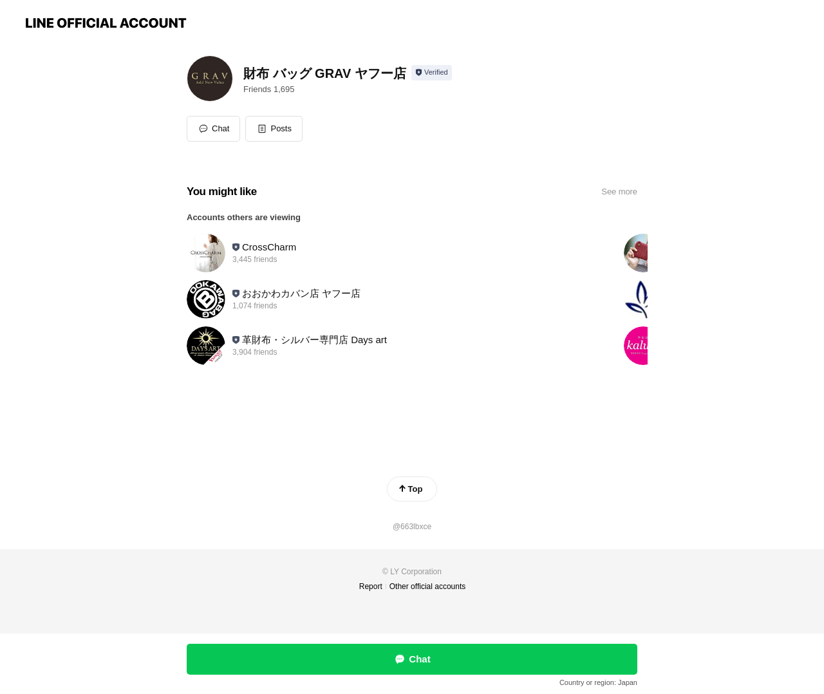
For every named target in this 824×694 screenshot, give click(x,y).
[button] (274, 129)
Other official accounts (427, 586)
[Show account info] (431, 72)
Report (370, 586)
